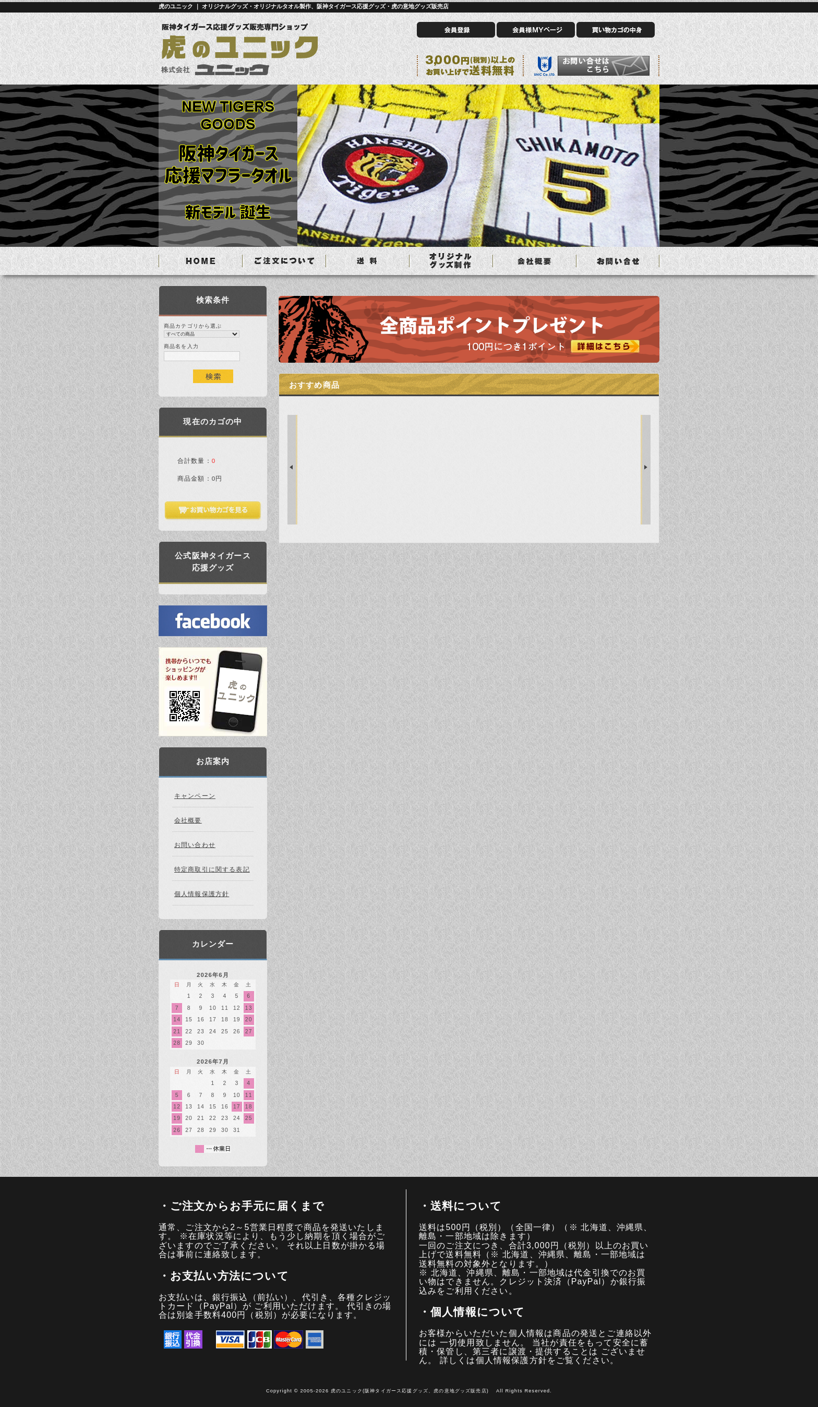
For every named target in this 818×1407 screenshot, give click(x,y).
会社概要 (188, 820)
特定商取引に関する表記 (212, 869)
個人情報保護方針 (201, 893)
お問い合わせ (194, 844)
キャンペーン (194, 795)
